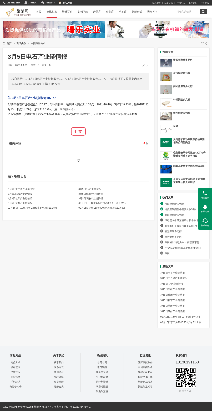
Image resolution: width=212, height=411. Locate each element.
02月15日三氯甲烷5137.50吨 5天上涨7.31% (101, 203)
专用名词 (102, 362)
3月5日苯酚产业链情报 (90, 198)
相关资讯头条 (17, 177)
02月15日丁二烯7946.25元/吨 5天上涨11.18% (32, 207)
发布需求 (15, 367)
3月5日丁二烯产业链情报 (21, 189)
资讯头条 (21, 43)
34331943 (32, 3)
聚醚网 (15, 8)
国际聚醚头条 (145, 362)
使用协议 (59, 372)
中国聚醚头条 (38, 43)
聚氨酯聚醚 (102, 372)
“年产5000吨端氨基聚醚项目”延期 (183, 247)
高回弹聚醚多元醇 (183, 86)
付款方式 (181, 3)
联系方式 (59, 367)
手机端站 (15, 381)
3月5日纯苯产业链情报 (90, 193)
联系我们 (193, 3)
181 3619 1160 (13, 3)
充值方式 (15, 362)
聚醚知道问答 (145, 386)
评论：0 (46, 65)
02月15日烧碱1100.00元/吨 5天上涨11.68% (101, 207)
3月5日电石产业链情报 (172, 272)
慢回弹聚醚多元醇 (183, 59)
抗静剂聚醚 (102, 381)
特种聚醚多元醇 (181, 99)
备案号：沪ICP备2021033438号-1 (72, 406)
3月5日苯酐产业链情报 (20, 203)
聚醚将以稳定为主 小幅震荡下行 (182, 242)
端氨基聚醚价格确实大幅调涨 (189, 166)
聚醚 (175, 126)
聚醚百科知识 (145, 372)
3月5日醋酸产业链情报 (20, 193)
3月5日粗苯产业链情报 (20, 198)
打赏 (78, 131)
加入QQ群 (67, 3)
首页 (9, 43)
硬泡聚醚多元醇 (181, 73)
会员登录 (156, 3)
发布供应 (15, 372)
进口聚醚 (102, 367)
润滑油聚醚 (102, 386)
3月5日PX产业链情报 (89, 189)
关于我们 (59, 362)
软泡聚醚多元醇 (181, 112)
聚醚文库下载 (145, 377)
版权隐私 (59, 377)
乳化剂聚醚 (102, 377)
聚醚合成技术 (145, 381)
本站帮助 (15, 377)
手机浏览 (205, 3)
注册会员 (168, 3)
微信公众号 (15, 386)
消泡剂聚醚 (102, 391)
